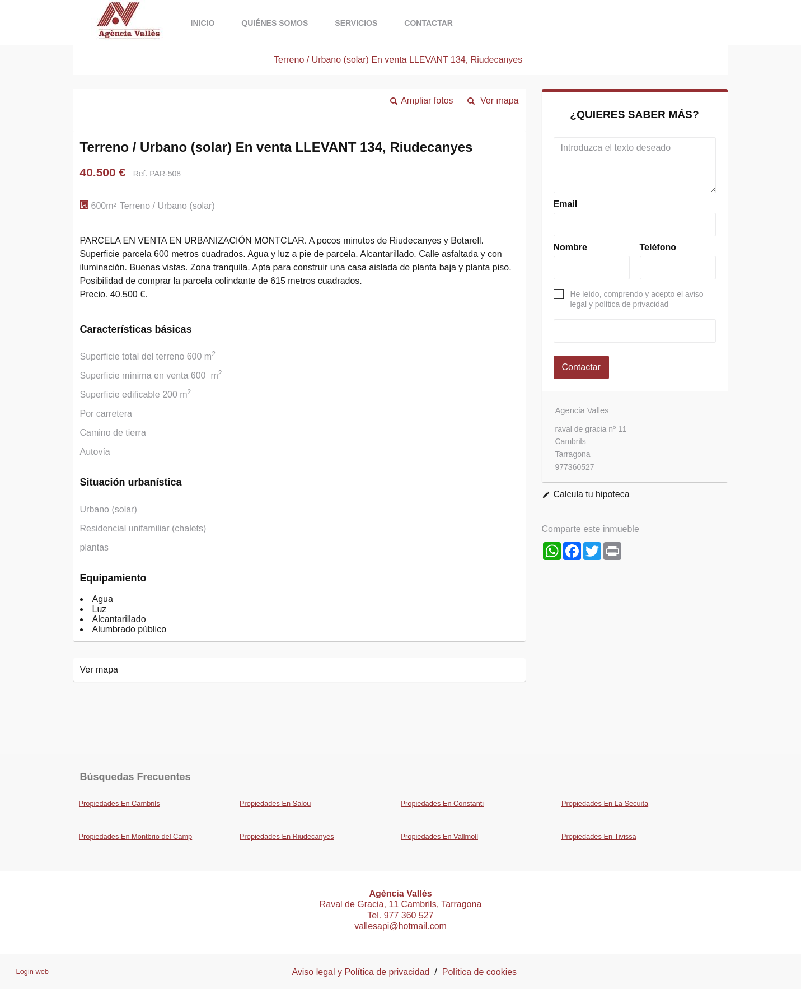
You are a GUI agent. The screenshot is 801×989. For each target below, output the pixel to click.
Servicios (356, 22)
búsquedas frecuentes (135, 776)
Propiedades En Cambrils (119, 803)
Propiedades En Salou (275, 803)
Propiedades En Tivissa (598, 836)
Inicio (203, 22)
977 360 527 (409, 915)
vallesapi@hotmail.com (400, 926)
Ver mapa (499, 100)
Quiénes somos (274, 22)
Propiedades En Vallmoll (439, 836)
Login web (32, 971)
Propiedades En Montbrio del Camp (136, 836)
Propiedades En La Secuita (604, 803)
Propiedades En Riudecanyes (287, 836)
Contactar (428, 22)
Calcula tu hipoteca (592, 494)
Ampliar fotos (427, 100)
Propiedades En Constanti (442, 803)
